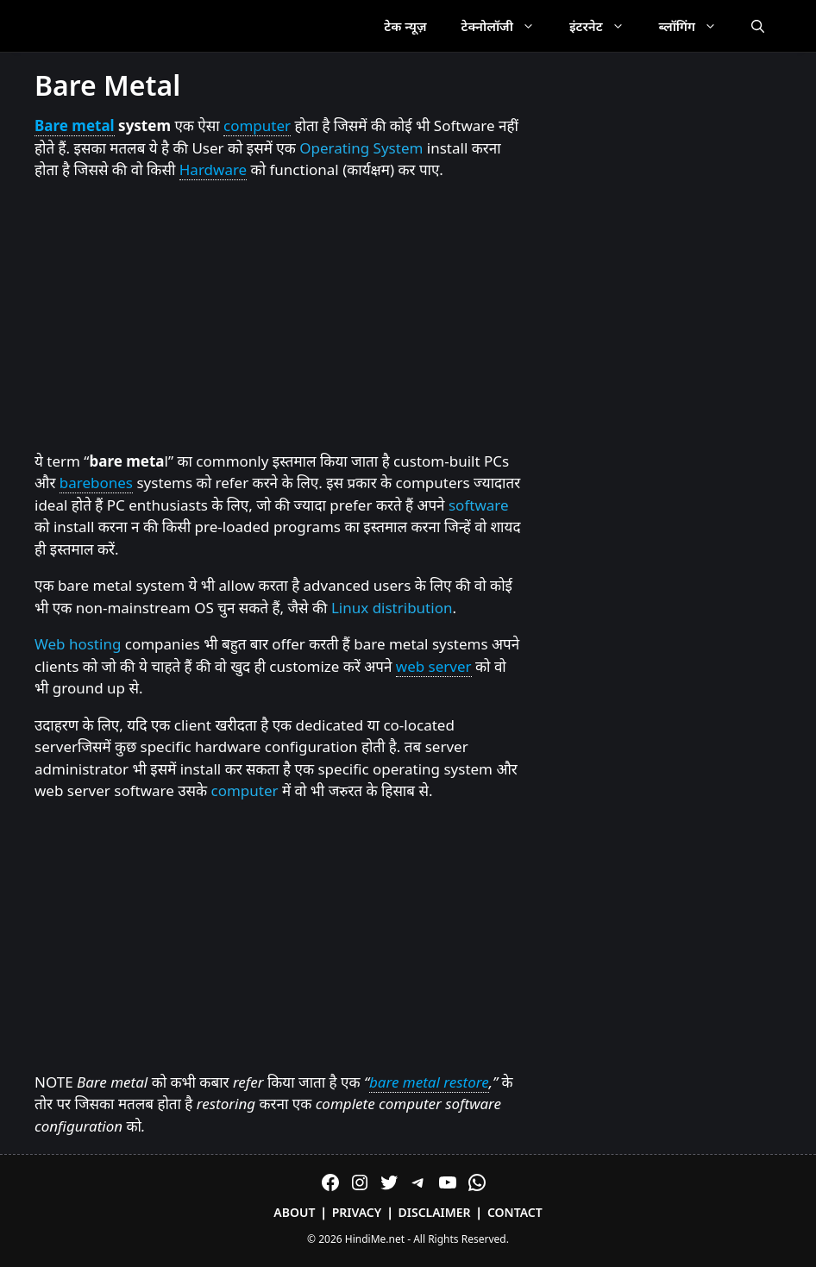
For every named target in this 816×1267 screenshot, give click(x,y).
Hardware (213, 169)
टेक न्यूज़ (405, 25)
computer (257, 125)
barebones (96, 482)
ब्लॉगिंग (696, 26)
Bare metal (75, 125)
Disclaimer (435, 1212)
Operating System (361, 148)
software (479, 505)
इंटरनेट (605, 26)
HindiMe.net (375, 1239)
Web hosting (78, 644)
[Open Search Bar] (757, 26)
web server (434, 666)
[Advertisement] (279, 316)
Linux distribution (392, 608)
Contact (515, 1212)
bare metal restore (429, 1082)
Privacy (357, 1212)
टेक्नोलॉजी (506, 26)
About (294, 1212)
